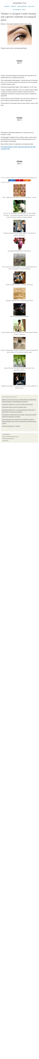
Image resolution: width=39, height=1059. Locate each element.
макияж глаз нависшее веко (31, 177)
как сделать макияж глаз (11, 177)
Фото (23, 9)
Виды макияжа (22, 6)
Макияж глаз (19, 3)
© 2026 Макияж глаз (6, 434)
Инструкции (17, 9)
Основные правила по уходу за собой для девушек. (17, 404)
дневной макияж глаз (20, 177)
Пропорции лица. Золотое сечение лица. (14, 407)
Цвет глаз (31, 6)
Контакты (4, 436)
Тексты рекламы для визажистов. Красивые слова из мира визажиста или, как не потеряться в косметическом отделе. (19, 421)
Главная (6, 6)
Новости (13, 6)
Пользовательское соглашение (12, 436)
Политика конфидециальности (8, 438)
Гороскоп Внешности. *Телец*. (11, 426)
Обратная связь (5, 440)
